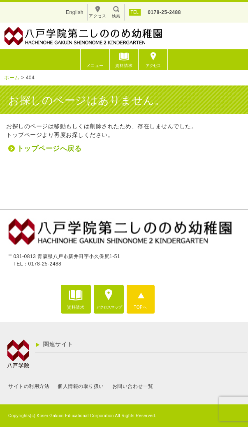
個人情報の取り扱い (81, 386)
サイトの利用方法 (28, 386)
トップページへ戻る (49, 148)
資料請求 (123, 65)
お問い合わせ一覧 (132, 386)
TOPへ (140, 307)
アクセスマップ (109, 307)
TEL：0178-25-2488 (38, 264)
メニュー (95, 65)
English (74, 12)
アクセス (153, 65)
